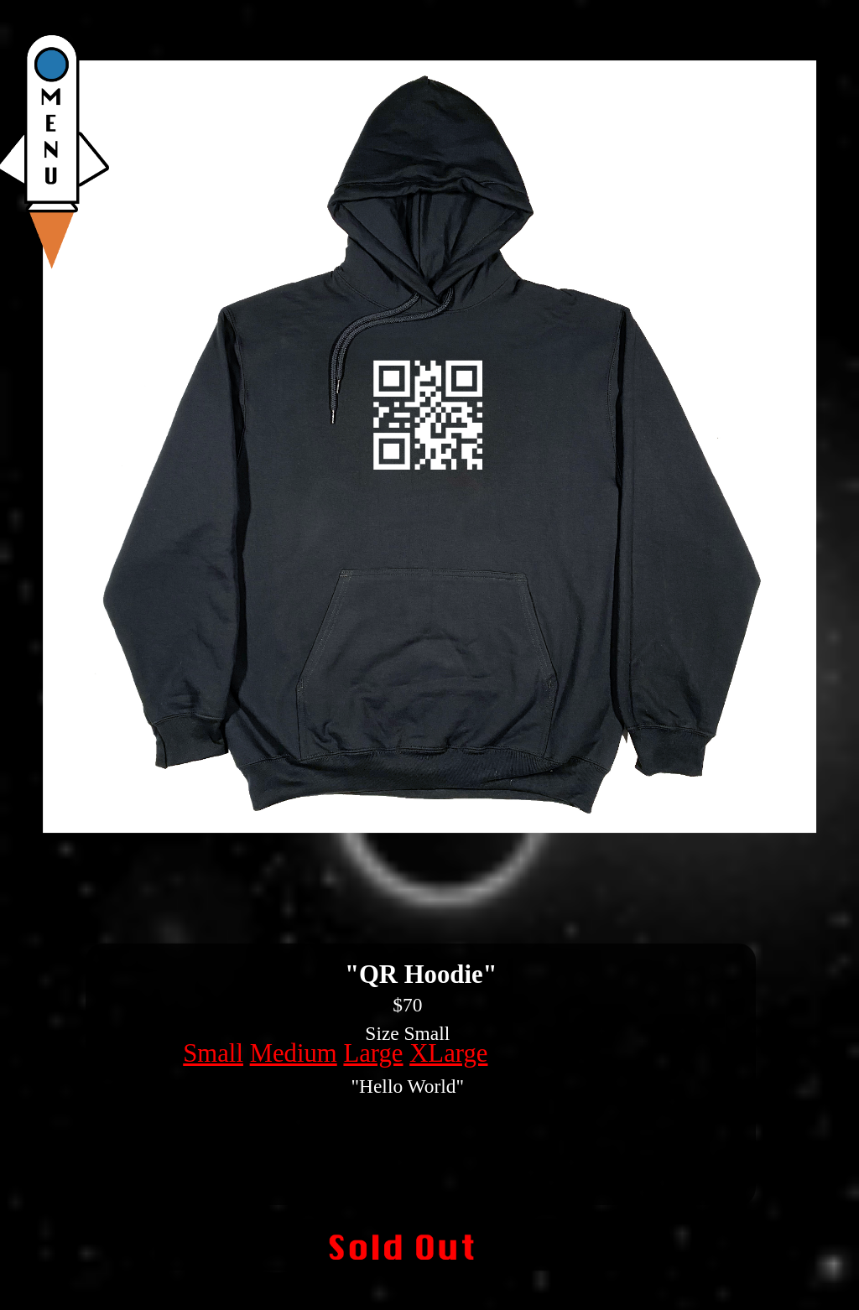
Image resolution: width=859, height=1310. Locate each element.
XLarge (448, 1053)
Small (213, 1053)
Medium (293, 1053)
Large (373, 1053)
